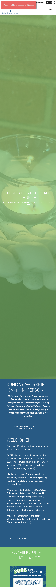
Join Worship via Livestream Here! (24, 427)
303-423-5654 (38, 2)
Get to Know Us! (18, 538)
